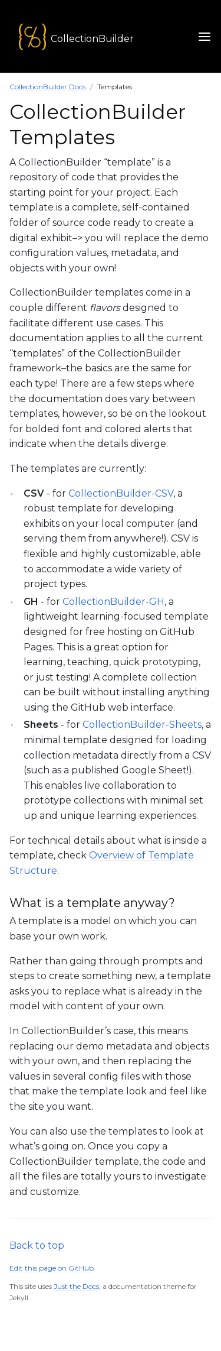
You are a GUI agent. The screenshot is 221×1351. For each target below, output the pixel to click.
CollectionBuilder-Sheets (142, 724)
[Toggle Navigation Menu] (204, 36)
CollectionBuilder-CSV (120, 493)
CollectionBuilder (92, 38)
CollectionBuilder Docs (47, 86)
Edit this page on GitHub (51, 1267)
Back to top (36, 1245)
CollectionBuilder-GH (113, 601)
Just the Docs (76, 1286)
